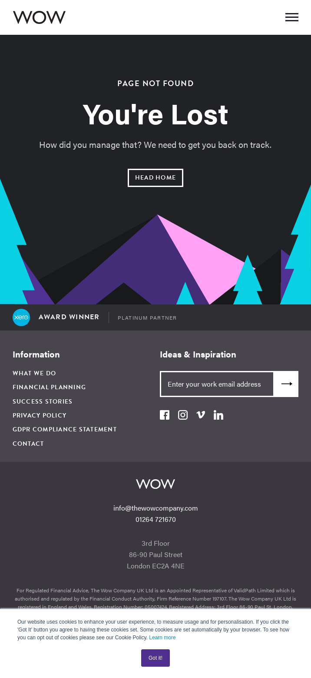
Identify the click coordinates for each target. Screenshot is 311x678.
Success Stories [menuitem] (43, 401)
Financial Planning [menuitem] (49, 387)
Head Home (155, 177)
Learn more (162, 638)
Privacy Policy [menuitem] (40, 415)
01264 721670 (156, 519)
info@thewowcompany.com (155, 508)
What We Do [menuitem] (34, 373)
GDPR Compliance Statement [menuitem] (65, 429)
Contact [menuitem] (28, 443)
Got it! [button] (155, 658)
